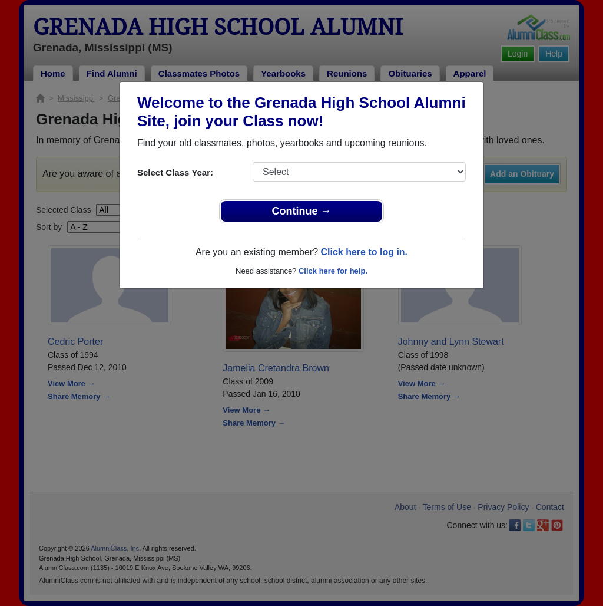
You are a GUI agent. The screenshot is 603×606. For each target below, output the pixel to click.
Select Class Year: (175, 172)
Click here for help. (333, 270)
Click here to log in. (363, 252)
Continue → (302, 211)
